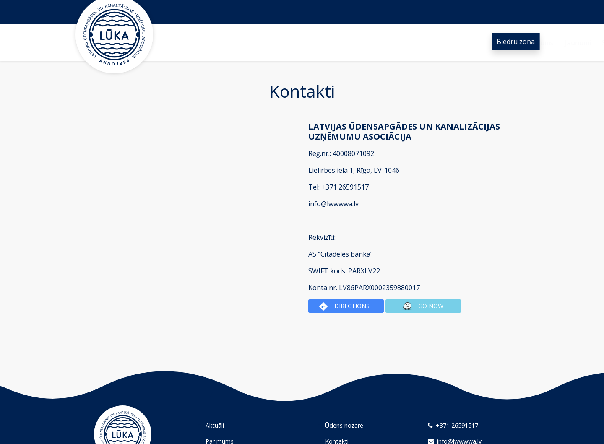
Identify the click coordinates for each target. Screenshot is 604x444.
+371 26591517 (453, 425)
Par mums (225, 42)
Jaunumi (265, 42)
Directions (344, 306)
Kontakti (437, 42)
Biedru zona (517, 41)
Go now (421, 306)
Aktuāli (215, 425)
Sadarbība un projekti (323, 42)
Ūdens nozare (390, 42)
